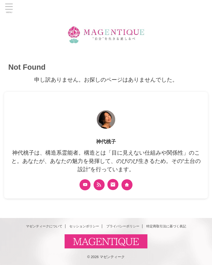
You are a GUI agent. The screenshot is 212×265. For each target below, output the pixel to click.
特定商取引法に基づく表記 (166, 226)
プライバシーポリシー (122, 226)
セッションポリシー (84, 226)
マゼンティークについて (44, 226)
